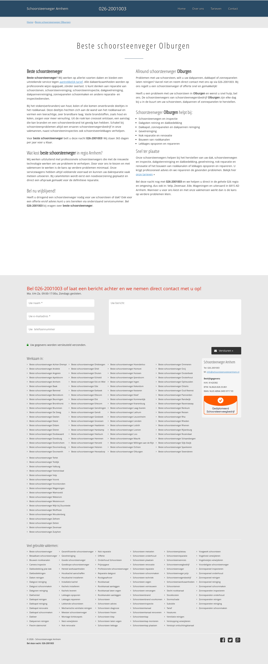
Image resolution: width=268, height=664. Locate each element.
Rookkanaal (103, 581)
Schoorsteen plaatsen (143, 560)
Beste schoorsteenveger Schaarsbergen (177, 438)
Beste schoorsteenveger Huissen (125, 373)
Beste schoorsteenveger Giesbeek (87, 416)
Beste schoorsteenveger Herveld (86, 442)
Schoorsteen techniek (143, 577)
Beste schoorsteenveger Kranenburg (127, 403)
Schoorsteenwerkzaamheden (180, 581)
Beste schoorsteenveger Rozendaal (175, 434)
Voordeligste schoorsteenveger (214, 564)
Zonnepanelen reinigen (210, 599)
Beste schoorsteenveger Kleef (124, 395)
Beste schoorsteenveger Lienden (125, 421)
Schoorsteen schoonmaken (146, 573)
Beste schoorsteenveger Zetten (44, 523)
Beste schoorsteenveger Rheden (173, 421)
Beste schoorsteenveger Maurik (125, 438)
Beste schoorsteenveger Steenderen (175, 451)
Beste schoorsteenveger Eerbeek (86, 390)
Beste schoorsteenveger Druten (86, 373)
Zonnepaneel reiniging (210, 581)
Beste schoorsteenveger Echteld (86, 377)
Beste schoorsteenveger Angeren (45, 373)
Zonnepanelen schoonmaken (213, 608)
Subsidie (171, 603)
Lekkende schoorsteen (72, 603)
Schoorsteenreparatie (177, 555)
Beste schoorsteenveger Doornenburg (47, 447)
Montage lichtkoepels (72, 616)
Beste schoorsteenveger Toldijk (44, 462)
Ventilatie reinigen (175, 616)
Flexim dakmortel (37, 625)
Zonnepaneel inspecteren (211, 568)
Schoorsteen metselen (143, 551)
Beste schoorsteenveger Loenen (125, 429)
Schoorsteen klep (106, 616)
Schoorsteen (104, 599)
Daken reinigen (36, 577)
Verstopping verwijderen (178, 621)
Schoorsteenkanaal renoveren (147, 612)
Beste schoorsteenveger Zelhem (44, 518)
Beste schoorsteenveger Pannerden (175, 395)
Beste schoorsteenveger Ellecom (86, 395)
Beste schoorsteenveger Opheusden (175, 381)
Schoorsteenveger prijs (178, 573)
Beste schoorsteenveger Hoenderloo (127, 364)
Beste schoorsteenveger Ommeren (174, 364)
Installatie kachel (70, 581)
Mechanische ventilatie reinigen (77, 608)
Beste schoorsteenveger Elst (84, 399)
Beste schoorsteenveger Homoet (125, 368)
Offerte (101, 555)
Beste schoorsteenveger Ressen (173, 412)
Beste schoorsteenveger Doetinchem (46, 442)
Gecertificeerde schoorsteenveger (77, 551)
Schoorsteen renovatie (143, 564)
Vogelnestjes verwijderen (211, 560)
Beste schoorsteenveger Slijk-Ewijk (174, 442)
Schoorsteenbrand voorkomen (147, 599)
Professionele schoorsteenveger (113, 568)
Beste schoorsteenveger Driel (85, 368)
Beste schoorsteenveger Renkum (174, 408)
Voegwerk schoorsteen (210, 551)
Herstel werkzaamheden (73, 568)
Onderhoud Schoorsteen (110, 560)
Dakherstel (34, 595)
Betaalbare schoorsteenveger (43, 555)
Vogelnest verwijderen (209, 555)
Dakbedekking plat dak (40, 568)
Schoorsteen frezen (107, 612)
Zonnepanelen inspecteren (212, 590)
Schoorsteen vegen (142, 581)
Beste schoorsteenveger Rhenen (173, 425)
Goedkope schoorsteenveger (75, 564)
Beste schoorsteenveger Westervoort (46, 501)
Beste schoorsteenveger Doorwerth (46, 451)
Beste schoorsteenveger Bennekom (46, 395)
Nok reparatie (104, 551)
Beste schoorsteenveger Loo (123, 434)
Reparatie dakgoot (107, 573)
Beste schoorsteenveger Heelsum (87, 434)
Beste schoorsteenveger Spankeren (175, 447)
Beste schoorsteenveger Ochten (125, 447)
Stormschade (173, 599)
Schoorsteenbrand (142, 595)
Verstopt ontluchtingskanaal (180, 625)
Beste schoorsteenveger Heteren (86, 447)
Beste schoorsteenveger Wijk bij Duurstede (49, 505)
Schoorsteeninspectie (143, 603)
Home (30, 22)
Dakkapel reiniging (38, 603)
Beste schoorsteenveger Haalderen (87, 425)
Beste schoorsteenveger (40, 551)
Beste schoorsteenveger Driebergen (88, 364)
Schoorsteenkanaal (142, 608)
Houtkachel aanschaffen (73, 573)
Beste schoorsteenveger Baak (43, 386)
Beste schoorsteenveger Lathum (125, 412)
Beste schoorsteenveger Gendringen (88, 408)
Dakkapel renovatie (38, 608)
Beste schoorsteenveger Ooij (172, 368)
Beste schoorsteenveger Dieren (44, 429)
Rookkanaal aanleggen (109, 586)
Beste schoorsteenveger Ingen (124, 381)
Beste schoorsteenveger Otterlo (173, 386)
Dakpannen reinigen (39, 621)
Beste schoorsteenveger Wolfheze (45, 510)
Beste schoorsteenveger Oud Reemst (176, 390)
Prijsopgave (103, 564)
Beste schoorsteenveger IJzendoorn (127, 377)
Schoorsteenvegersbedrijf (179, 577)
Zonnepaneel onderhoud (211, 573)
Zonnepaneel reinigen (209, 577)
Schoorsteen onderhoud (144, 555)
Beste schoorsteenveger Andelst (44, 368)
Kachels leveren (69, 590)
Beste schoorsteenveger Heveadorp (88, 451)
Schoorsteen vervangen (144, 590)
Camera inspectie (37, 564)
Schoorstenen (173, 586)
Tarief (169, 608)
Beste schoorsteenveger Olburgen (53, 22)
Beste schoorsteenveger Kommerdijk (127, 399)
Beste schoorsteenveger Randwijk (174, 399)
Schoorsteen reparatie (143, 568)
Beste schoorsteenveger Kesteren (126, 390)
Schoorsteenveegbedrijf (178, 564)
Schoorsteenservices (176, 560)
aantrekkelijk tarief (71, 82)
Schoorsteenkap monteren (145, 621)
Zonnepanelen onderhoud (211, 595)
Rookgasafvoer (105, 577)
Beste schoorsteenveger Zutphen (45, 531)
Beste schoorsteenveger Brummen (45, 408)
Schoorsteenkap (140, 616)
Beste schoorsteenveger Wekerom (45, 497)
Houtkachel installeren (72, 577)
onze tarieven (144, 174)
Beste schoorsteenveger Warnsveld (46, 492)
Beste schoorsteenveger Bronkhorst (46, 403)
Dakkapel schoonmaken (40, 612)
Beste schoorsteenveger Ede (84, 386)
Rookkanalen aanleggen (109, 595)
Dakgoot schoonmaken (40, 586)
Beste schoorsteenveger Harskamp (87, 429)
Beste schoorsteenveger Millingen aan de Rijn (132, 442)
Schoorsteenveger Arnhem (47, 8)
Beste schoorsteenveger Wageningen (47, 488)
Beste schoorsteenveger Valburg (44, 466)
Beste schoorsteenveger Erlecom (86, 403)
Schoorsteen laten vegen (110, 621)
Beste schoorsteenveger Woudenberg (47, 514)
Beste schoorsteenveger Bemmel (44, 390)
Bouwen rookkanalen (39, 560)
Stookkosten (173, 595)
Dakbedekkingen (37, 573)
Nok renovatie (68, 625)
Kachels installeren (70, 586)
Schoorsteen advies (107, 603)
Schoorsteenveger (175, 568)
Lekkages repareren (71, 599)
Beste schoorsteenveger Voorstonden (47, 483)
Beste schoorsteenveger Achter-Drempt (48, 364)
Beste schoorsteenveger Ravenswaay (176, 403)
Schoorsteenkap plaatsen (145, 625)
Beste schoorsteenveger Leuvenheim (128, 416)
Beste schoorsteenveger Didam (44, 425)
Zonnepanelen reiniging (210, 603)
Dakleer (33, 616)
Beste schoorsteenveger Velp (43, 475)
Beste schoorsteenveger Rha (171, 416)
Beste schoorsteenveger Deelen (44, 416)
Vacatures (171, 612)
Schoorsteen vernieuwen (145, 586)
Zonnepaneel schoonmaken (212, 586)
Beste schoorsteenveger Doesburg (45, 438)
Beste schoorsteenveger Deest (43, 421)
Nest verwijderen (70, 621)
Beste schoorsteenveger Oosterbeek (175, 373)
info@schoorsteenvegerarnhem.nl (223, 371)
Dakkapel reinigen (38, 599)
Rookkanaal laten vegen (109, 590)
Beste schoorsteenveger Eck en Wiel (88, 381)
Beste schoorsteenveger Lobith (125, 425)
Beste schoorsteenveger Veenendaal (46, 470)
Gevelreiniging (68, 555)
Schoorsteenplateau (176, 551)
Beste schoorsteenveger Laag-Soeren (128, 408)
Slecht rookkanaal (175, 590)
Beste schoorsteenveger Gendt (85, 412)
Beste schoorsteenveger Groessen (87, 421)
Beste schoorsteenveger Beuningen (46, 399)
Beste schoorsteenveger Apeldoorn (46, 377)
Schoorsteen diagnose (108, 608)
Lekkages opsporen (71, 595)
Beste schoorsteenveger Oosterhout (175, 377)
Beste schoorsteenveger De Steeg (45, 412)
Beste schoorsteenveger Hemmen (87, 438)
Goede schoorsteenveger (73, 560)
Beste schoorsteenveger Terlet (43, 457)
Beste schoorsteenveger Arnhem (44, 381)
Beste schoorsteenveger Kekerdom (126, 386)
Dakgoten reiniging (38, 590)
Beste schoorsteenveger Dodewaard (46, 434)
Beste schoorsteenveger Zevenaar (45, 527)
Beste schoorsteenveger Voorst (44, 479)
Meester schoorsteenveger (74, 612)
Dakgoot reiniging (38, 581)
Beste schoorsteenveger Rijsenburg (175, 429)
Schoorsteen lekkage (108, 625)
